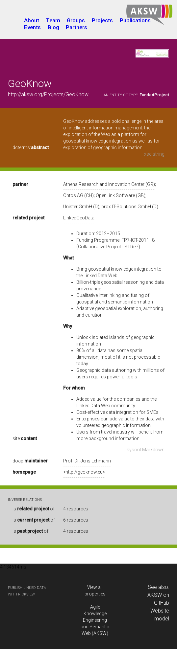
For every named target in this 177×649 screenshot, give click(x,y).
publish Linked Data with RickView (27, 591)
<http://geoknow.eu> (84, 472)
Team (53, 20)
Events (32, 27)
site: (25, 438)
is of (34, 508)
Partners (76, 27)
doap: (30, 460)
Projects (102, 20)
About (31, 20)
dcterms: (31, 147)
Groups (76, 20)
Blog (53, 27)
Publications (135, 20)
